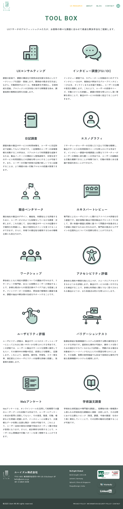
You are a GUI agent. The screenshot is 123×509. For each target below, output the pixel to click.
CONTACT (116, 504)
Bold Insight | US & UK (78, 475)
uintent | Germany (76, 479)
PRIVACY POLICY (79, 504)
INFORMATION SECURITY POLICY (99, 504)
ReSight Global (76, 471)
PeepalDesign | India (77, 486)
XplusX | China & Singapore (80, 482)
